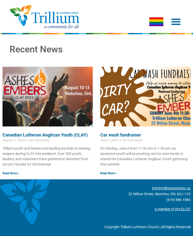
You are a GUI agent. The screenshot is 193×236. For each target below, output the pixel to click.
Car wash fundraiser (120, 135)
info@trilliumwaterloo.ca (171, 188)
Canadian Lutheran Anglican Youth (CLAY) (45, 135)
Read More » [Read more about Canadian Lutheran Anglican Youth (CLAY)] (11, 173)
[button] (175, 21)
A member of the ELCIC (172, 209)
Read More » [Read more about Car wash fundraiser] (108, 173)
